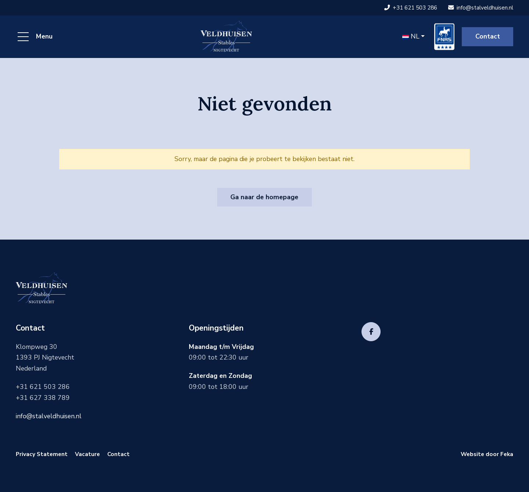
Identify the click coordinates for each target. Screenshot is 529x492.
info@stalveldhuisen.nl (480, 7)
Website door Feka (487, 454)
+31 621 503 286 (410, 7)
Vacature (87, 454)
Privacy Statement (42, 454)
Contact (487, 36)
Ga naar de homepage (264, 197)
